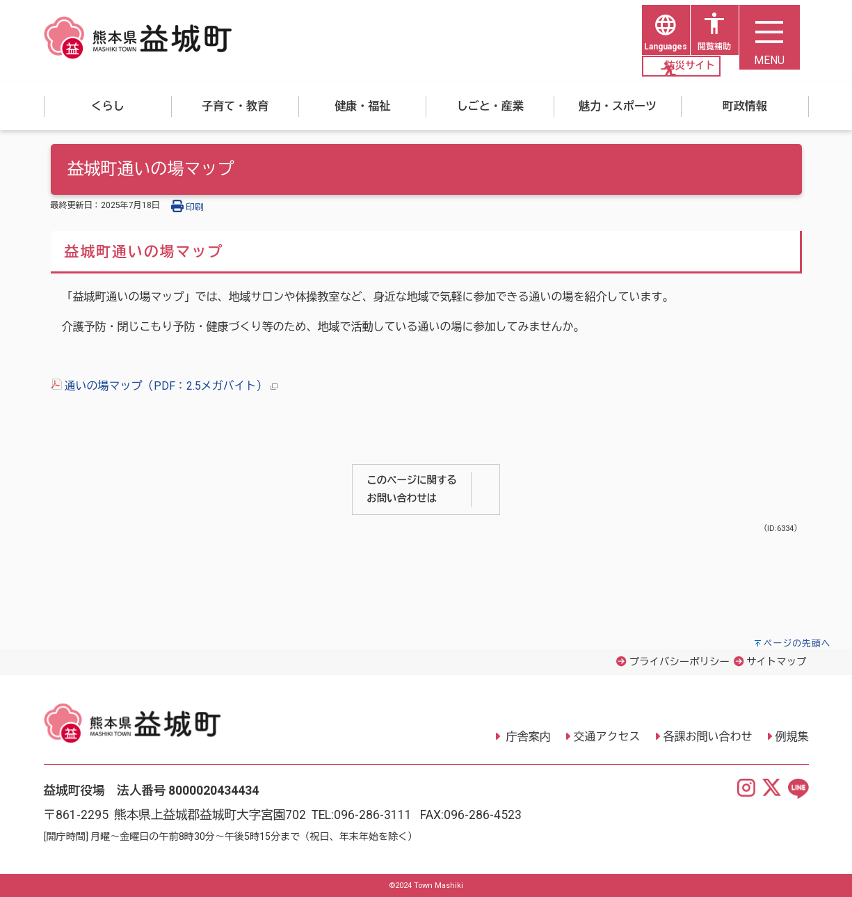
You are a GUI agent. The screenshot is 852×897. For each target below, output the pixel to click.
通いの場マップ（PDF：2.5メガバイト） (164, 386)
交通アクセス (607, 736)
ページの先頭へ (797, 643)
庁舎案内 (527, 736)
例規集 (792, 736)
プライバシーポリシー (679, 662)
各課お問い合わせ (708, 736)
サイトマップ (776, 662)
